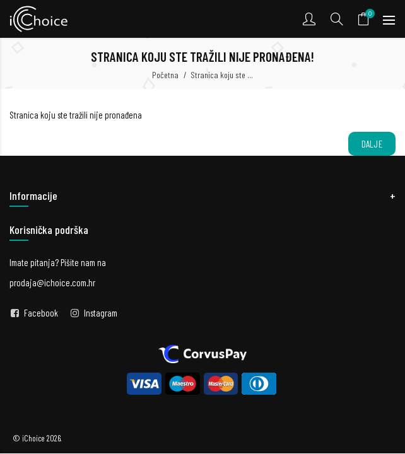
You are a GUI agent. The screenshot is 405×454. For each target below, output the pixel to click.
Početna (165, 74)
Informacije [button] (33, 195)
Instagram (100, 312)
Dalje (372, 143)
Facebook (41, 312)
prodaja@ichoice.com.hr (52, 282)
